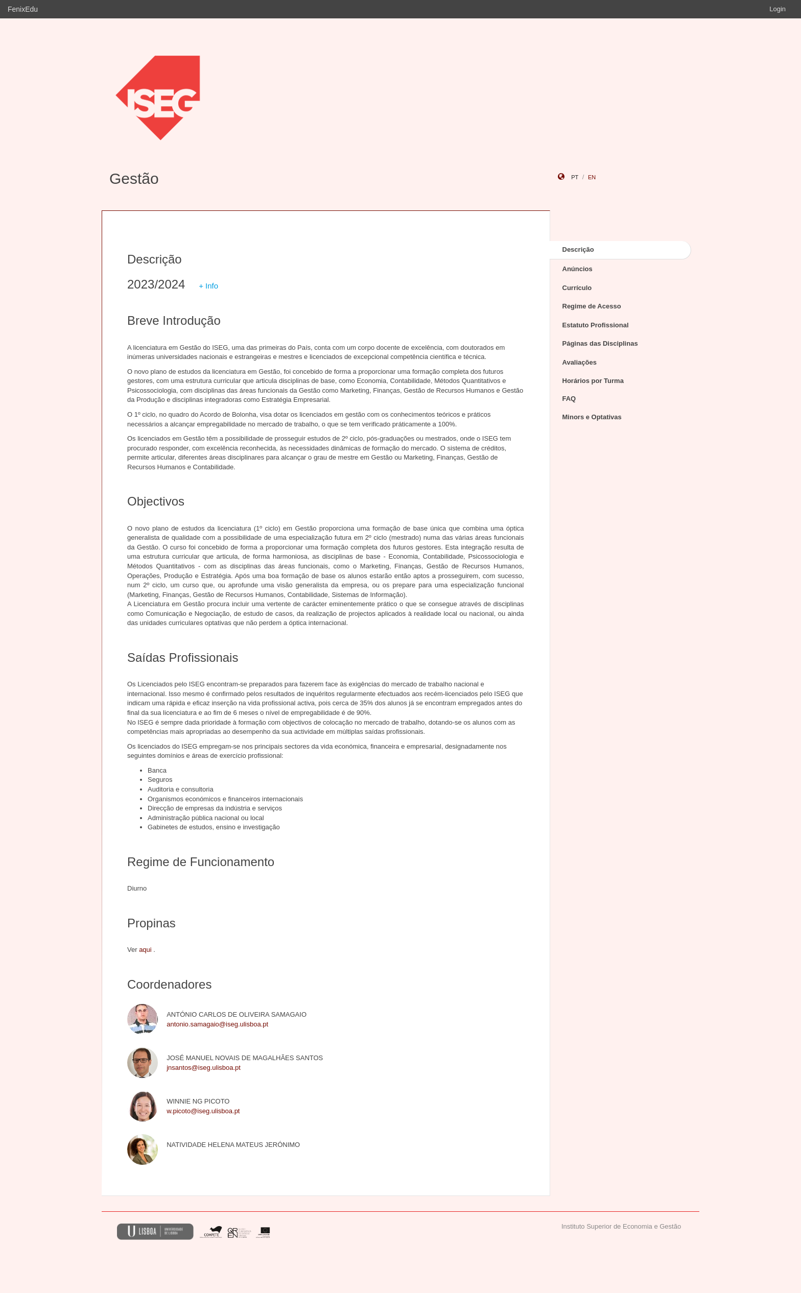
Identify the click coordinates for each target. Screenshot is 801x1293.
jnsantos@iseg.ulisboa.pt (204, 1067)
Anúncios (577, 269)
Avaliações (579, 362)
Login (777, 9)
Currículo (577, 288)
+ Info (208, 285)
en (592, 177)
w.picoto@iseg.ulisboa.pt (203, 1111)
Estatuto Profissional (595, 325)
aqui (145, 949)
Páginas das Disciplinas (600, 343)
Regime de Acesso (591, 306)
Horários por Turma (593, 381)
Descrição (578, 249)
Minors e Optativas (592, 417)
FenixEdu (23, 9)
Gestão (134, 178)
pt (574, 177)
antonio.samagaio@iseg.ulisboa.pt (217, 1024)
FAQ (569, 398)
